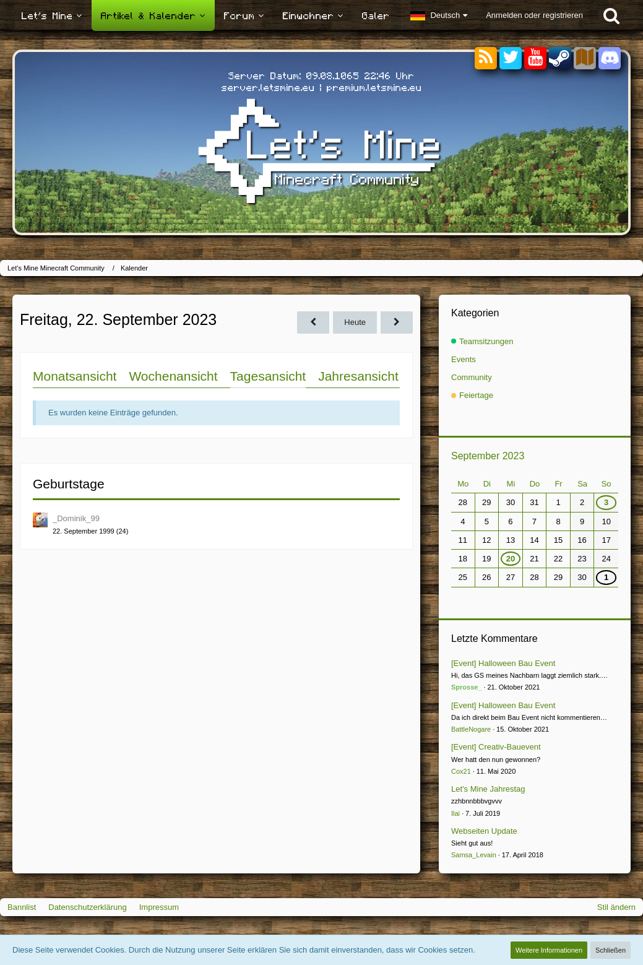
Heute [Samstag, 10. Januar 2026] (355, 322)
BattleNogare (471, 729)
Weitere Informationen (549, 950)
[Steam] (560, 57)
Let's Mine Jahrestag (488, 789)
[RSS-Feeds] (486, 58)
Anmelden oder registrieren (534, 15)
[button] (439, 15)
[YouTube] (535, 58)
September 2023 (487, 456)
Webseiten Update (484, 831)
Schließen (610, 950)
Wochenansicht (173, 376)
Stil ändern (616, 907)
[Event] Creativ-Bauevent (496, 746)
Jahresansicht (358, 376)
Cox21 (461, 771)
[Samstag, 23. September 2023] (397, 322)
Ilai (455, 813)
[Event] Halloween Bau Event (503, 663)
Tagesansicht (268, 376)
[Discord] (609, 56)
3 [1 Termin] (606, 502)
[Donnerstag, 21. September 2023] (313, 322)
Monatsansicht (74, 376)
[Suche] (611, 15)
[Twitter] (510, 58)
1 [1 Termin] (606, 577)
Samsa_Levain (473, 855)
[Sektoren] (585, 58)
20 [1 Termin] (510, 558)
